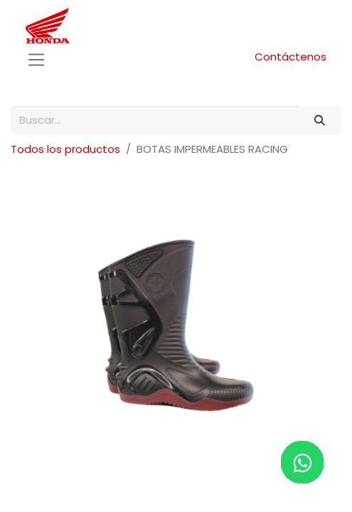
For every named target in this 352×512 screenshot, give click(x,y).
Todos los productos (65, 149)
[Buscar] (320, 120)
